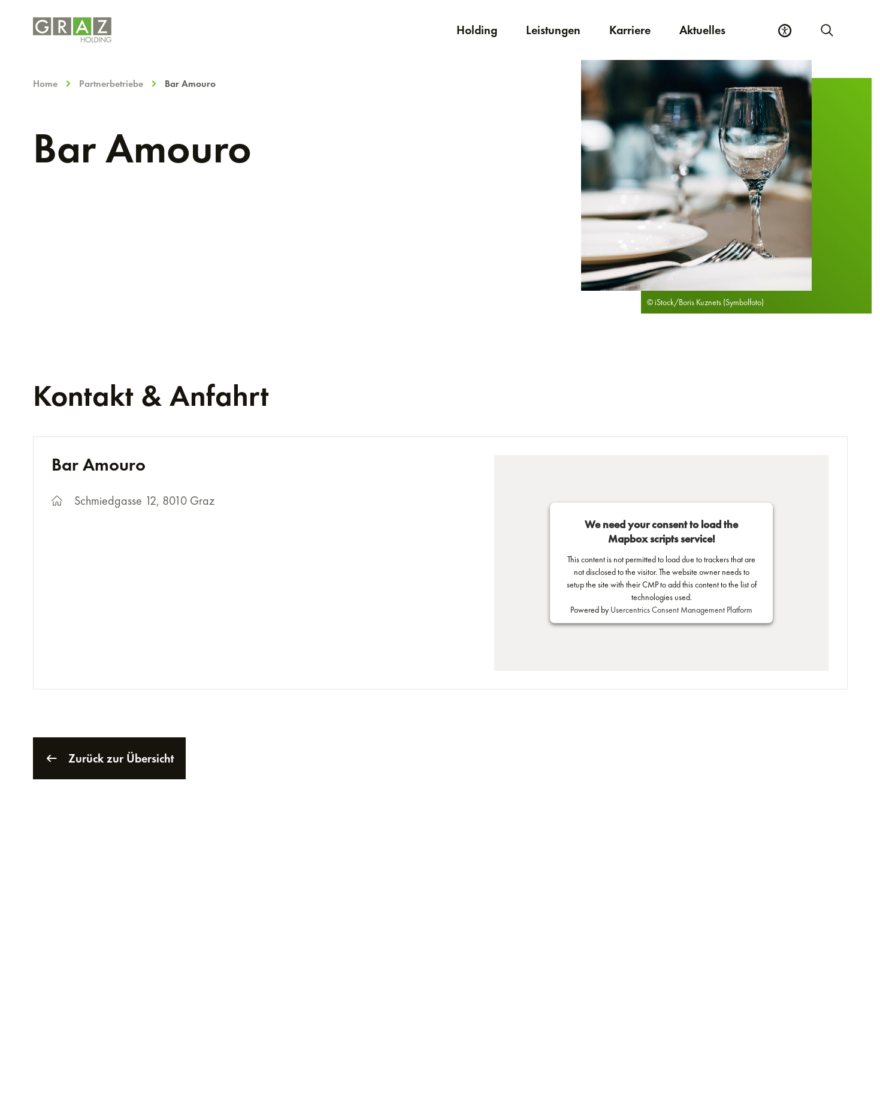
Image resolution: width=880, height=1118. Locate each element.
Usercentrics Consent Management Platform (681, 609)
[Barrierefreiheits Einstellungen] (785, 30)
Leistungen (553, 30)
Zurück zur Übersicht (109, 758)
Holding (476, 30)
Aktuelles (702, 30)
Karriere (637, 30)
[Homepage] (189, 30)
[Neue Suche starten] (826, 30)
